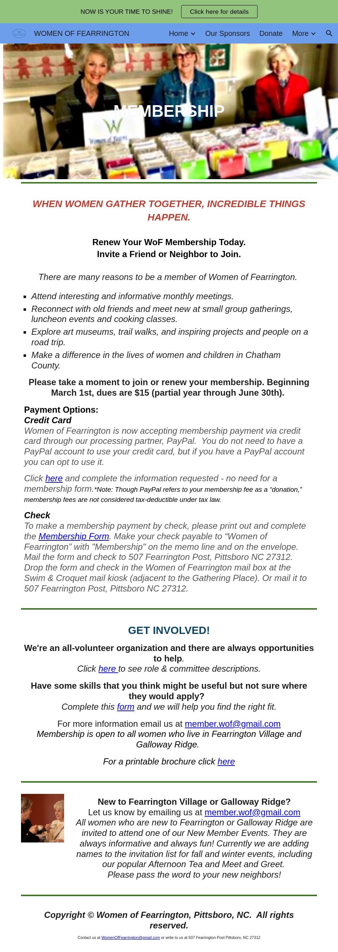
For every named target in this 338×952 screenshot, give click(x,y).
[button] (329, 33)
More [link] (300, 33)
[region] (169, 11)
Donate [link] (271, 33)
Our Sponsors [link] (227, 33)
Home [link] (178, 33)
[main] (169, 111)
